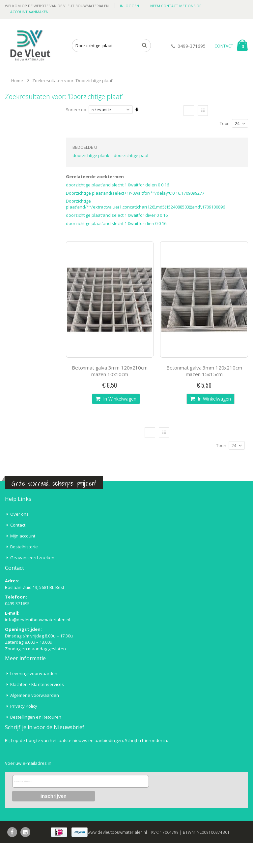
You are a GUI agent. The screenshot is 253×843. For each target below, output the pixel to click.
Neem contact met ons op (176, 5)
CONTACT (223, 46)
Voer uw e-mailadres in (28, 763)
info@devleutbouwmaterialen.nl (37, 620)
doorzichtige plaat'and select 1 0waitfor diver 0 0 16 (117, 215)
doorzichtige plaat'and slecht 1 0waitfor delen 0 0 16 (117, 185)
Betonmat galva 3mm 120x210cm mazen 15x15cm (204, 370)
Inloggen (129, 5)
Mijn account (23, 536)
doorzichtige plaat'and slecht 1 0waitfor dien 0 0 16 (116, 223)
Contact (17, 525)
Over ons (19, 514)
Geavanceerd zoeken (32, 558)
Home (17, 80)
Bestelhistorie (24, 547)
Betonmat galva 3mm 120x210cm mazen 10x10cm (110, 370)
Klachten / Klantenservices (37, 684)
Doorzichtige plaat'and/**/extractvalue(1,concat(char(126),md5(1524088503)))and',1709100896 (145, 204)
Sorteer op (76, 110)
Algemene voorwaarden (34, 695)
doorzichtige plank (90, 155)
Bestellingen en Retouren (36, 717)
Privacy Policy (24, 706)
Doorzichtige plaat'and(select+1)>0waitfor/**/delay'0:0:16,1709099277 (135, 193)
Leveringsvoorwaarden (33, 673)
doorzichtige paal (131, 155)
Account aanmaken (29, 11)
